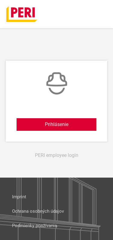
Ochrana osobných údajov (38, 211)
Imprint (19, 197)
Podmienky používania (34, 225)
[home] (22, 13)
